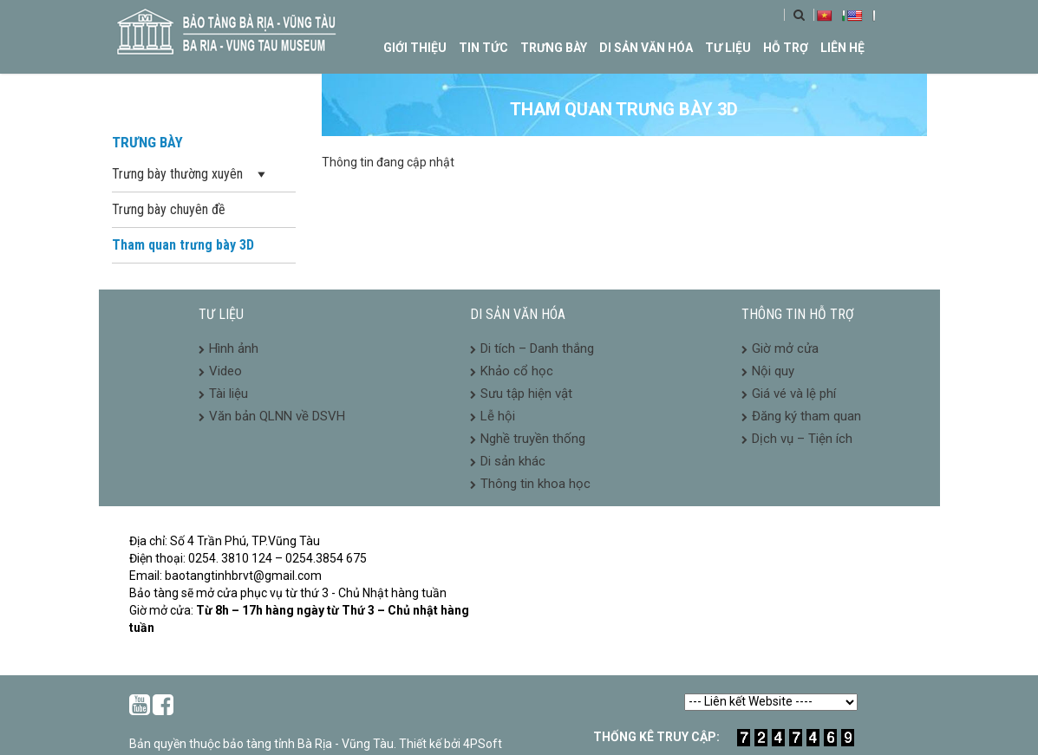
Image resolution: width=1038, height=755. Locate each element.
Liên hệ (842, 48)
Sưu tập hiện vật (526, 393)
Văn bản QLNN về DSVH (277, 416)
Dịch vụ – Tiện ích (802, 438)
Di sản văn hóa (646, 48)
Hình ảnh (233, 348)
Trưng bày (553, 48)
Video (225, 371)
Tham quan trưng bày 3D (183, 245)
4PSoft (482, 744)
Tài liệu (228, 393)
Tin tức (483, 48)
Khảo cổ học (516, 371)
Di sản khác (512, 461)
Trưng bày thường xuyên (190, 175)
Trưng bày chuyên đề (168, 209)
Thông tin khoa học (535, 483)
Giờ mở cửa (785, 348)
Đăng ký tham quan (806, 416)
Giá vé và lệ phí (794, 393)
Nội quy (773, 371)
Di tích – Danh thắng (537, 348)
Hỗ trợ (785, 48)
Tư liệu (728, 48)
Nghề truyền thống (532, 438)
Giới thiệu (415, 48)
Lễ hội (497, 416)
